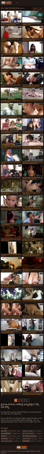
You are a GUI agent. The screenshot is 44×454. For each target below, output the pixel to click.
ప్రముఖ (40, 8)
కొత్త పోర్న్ (35, 8)
